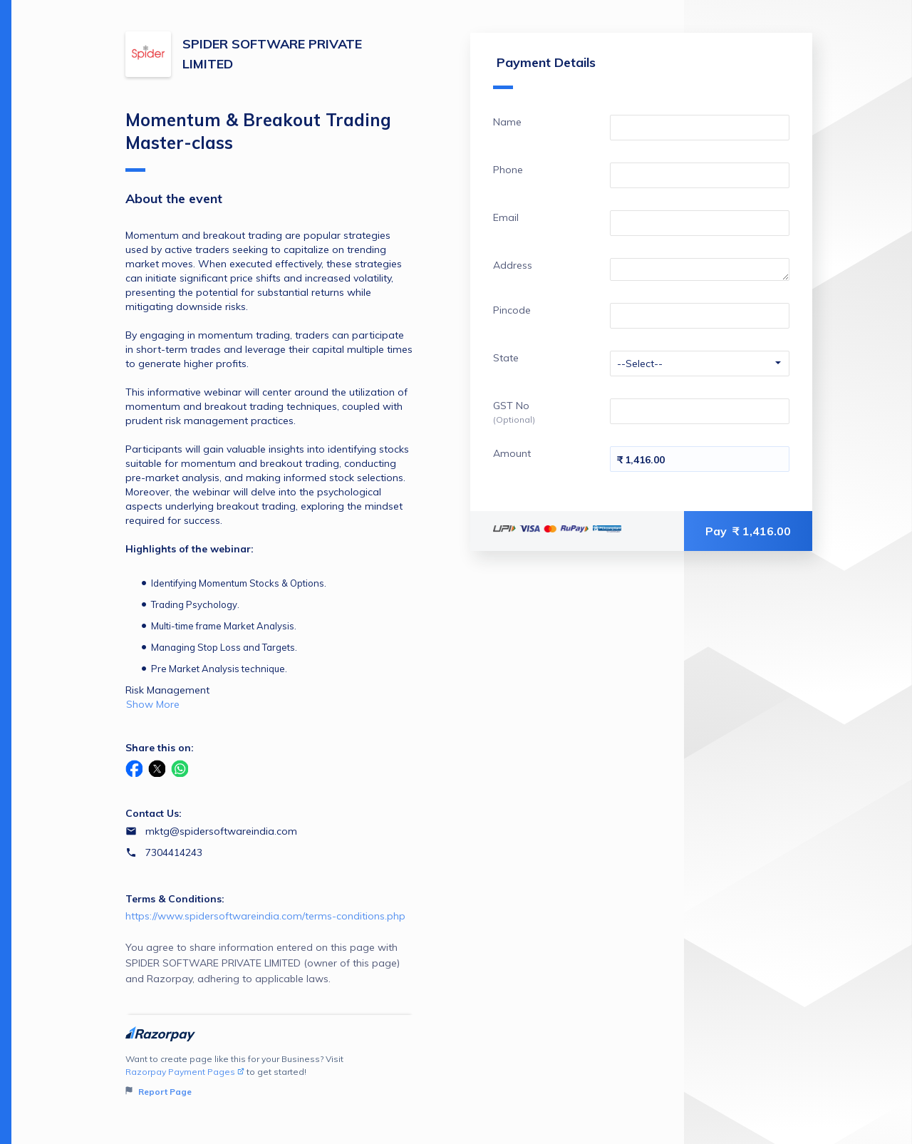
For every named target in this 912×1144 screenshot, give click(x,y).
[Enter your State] (699, 363)
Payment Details (544, 71)
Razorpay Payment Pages (184, 1071)
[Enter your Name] (699, 127)
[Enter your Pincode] (699, 316)
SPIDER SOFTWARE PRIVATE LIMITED (272, 54)
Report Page (158, 1091)
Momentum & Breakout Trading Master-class (258, 140)
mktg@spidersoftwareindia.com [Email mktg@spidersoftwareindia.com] (221, 831)
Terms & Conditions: (174, 898)
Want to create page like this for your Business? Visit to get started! (269, 1075)
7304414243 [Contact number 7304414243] (173, 852)
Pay (748, 531)
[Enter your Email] (699, 223)
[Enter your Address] (699, 269)
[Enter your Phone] (699, 175)
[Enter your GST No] (699, 411)
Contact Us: (153, 813)
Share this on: (159, 747)
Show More (153, 704)
